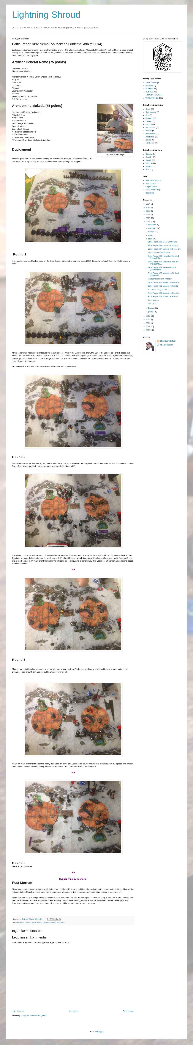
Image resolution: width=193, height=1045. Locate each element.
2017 (148, 222)
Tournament (60, 923)
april (150, 235)
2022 (148, 211)
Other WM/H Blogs (153, 190)
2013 (148, 327)
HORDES (149, 92)
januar (151, 312)
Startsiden (73, 1011)
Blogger (100, 1032)
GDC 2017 (152, 304)
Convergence (151, 112)
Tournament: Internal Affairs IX (160, 279)
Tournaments (151, 184)
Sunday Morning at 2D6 (157, 289)
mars (150, 239)
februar (151, 308)
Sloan (148, 169)
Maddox (149, 163)
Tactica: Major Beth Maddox (159, 253)
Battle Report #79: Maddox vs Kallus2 (163, 297)
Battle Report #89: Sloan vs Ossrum (162, 242)
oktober (151, 232)
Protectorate (150, 134)
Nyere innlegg (18, 1011)
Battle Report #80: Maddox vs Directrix (163, 293)
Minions (149, 131)
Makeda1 (40, 923)
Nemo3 (46, 923)
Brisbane (149, 154)
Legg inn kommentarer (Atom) (34, 1015)
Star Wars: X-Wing (153, 95)
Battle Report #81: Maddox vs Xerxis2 (163, 286)
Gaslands (149, 86)
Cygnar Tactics (151, 187)
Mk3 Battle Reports (153, 180)
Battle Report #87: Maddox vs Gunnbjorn (164, 249)
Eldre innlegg (128, 1011)
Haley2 (148, 160)
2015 (148, 319)
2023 (148, 207)
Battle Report (25, 923)
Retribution (150, 137)
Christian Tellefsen (168, 341)
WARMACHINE (152, 98)
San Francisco (153, 300)
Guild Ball (149, 89)
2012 (148, 330)
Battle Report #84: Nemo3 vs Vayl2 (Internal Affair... (162, 268)
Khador (148, 121)
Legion (148, 124)
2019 (148, 214)
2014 (148, 323)
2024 (148, 204)
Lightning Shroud (46, 15)
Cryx (147, 115)
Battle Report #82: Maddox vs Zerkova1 (164, 282)
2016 (148, 316)
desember (152, 225)
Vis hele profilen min (165, 345)
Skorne (52, 923)
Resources (150, 193)
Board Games (151, 83)
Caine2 (148, 157)
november (152, 228)
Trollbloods (150, 143)
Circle (148, 109)
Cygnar (33, 923)
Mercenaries (150, 127)
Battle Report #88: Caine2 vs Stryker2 (163, 245)
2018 (148, 218)
